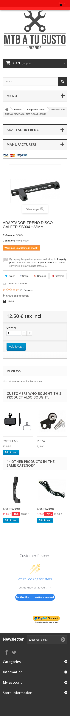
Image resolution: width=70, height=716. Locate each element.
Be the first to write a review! (35, 597)
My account (12, 682)
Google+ (40, 276)
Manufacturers (22, 144)
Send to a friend (17, 283)
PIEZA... (42, 441)
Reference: (9, 235)
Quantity (11, 327)
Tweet (10, 276)
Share (24, 276)
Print (11, 301)
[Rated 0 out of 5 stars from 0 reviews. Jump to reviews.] (18, 290)
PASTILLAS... (11, 441)
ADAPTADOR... (12, 509)
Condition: (9, 240)
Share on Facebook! (17, 295)
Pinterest (58, 276)
